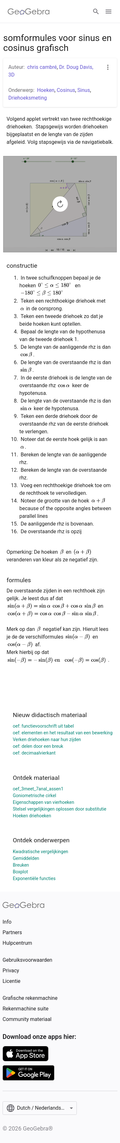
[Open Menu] (108, 11)
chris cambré (42, 67)
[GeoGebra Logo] (29, 11)
